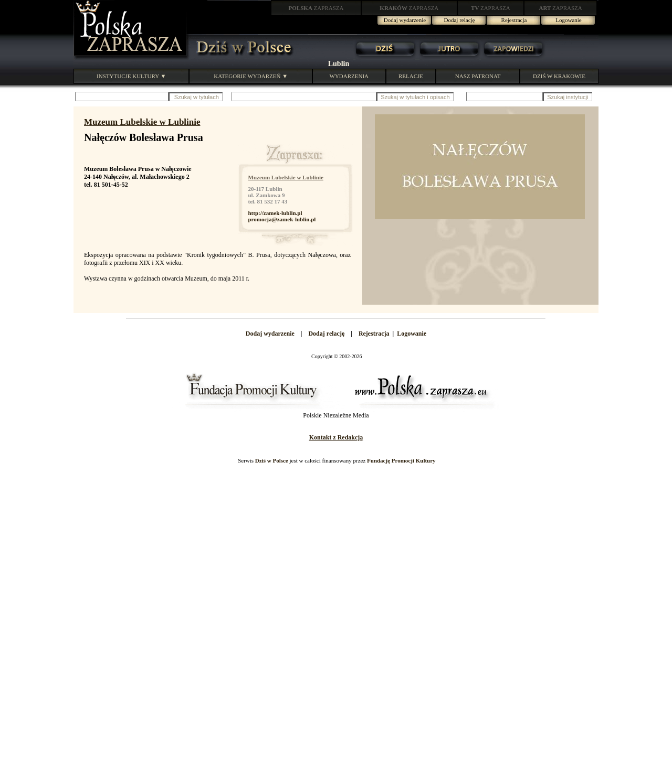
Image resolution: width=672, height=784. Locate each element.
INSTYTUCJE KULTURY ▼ (131, 76)
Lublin (338, 64)
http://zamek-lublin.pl (275, 213)
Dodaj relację (459, 20)
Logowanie (568, 20)
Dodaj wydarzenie (405, 20)
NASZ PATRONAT (478, 76)
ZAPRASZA (316, 8)
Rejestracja (514, 20)
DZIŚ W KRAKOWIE (559, 76)
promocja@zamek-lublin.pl (282, 219)
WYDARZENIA (349, 76)
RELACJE (410, 76)
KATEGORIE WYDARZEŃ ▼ (251, 76)
